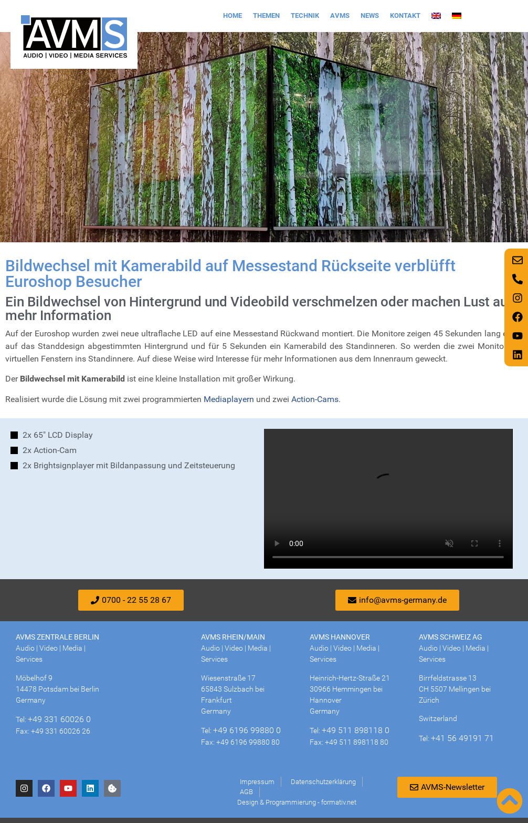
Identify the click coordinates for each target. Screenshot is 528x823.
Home (232, 15)
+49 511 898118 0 (355, 730)
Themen (266, 15)
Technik (305, 15)
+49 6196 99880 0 (247, 730)
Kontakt (405, 15)
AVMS (340, 15)
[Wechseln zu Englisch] (436, 16)
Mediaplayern (229, 399)
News (370, 15)
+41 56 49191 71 (462, 738)
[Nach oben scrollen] (510, 801)
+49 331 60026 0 (59, 719)
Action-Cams (315, 399)
